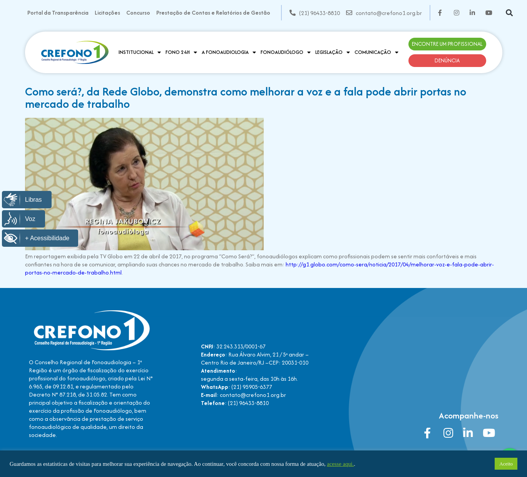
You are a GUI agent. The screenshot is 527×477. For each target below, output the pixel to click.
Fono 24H (181, 52)
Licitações (107, 12)
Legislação (332, 52)
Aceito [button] (506, 464)
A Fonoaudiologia (229, 52)
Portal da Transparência (58, 12)
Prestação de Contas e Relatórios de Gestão (213, 12)
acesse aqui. (340, 464)
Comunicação (376, 52)
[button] (509, 13)
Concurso (138, 12)
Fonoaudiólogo (286, 52)
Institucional (140, 52)
